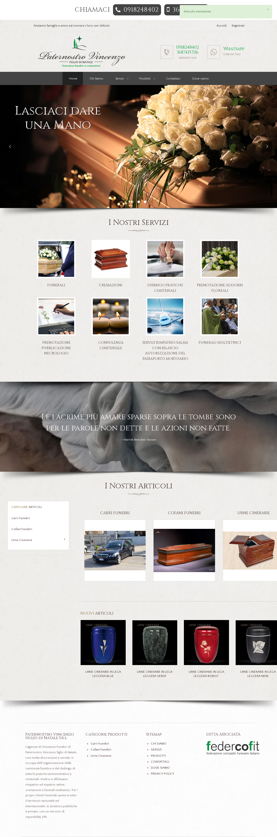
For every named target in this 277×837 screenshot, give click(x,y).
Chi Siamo (96, 78)
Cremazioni (110, 285)
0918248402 (137, 9)
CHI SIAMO (158, 743)
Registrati (238, 25)
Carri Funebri (20, 518)
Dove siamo (200, 78)
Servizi (119, 78)
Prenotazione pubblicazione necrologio (56, 348)
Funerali (56, 285)
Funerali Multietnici (220, 342)
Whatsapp (233, 49)
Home (73, 78)
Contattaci (173, 78)
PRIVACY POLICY (162, 773)
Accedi (221, 25)
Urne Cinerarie (38, 540)
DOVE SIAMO (160, 767)
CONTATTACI (160, 761)
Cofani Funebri (21, 529)
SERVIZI (156, 749)
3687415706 (187, 52)
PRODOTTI (158, 755)
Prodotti (145, 78)
